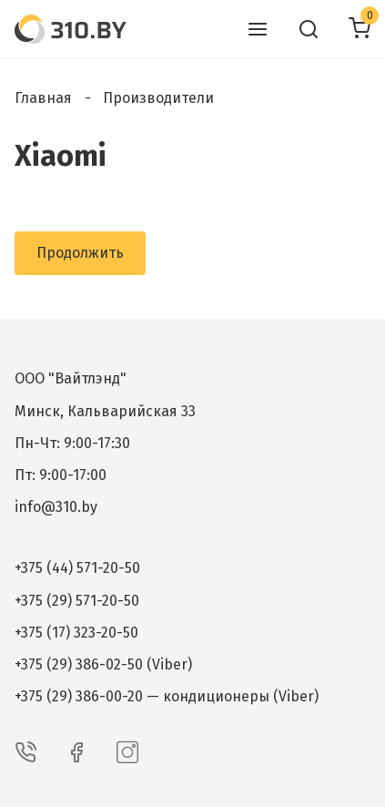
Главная (43, 98)
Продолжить (80, 252)
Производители (158, 98)
